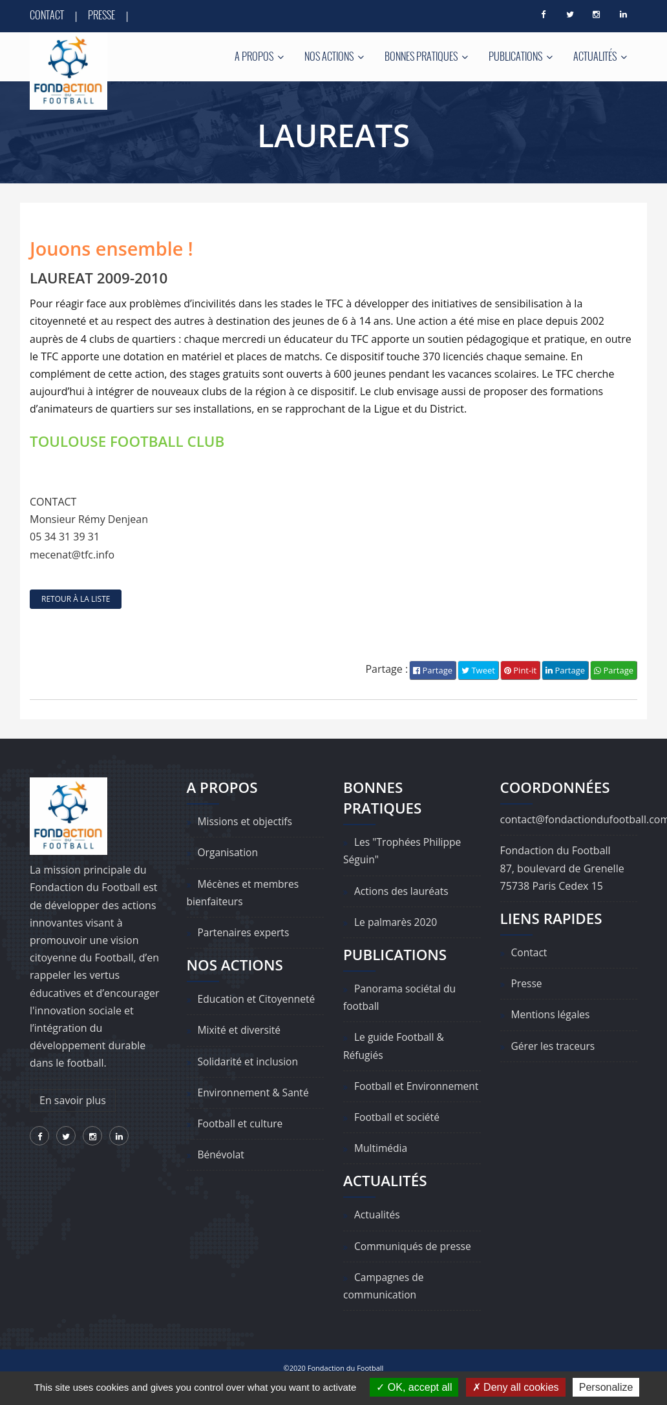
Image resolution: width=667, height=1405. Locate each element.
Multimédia (381, 1166)
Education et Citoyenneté (258, 999)
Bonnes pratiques (426, 56)
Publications (521, 56)
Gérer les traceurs (554, 1046)
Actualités (600, 56)
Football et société (398, 1135)
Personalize (606, 1387)
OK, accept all (414, 1387)
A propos (259, 56)
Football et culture (242, 1123)
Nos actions (334, 56)
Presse (101, 15)
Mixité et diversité (240, 1030)
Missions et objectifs (246, 822)
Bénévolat (222, 1155)
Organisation (229, 853)
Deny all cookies (515, 1387)
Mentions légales (551, 1015)
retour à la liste (75, 598)
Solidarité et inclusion (249, 1061)
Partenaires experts (245, 932)
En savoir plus (72, 1100)
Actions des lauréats (402, 891)
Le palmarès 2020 (396, 922)
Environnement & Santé (255, 1092)
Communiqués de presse (414, 1263)
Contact (47, 15)
